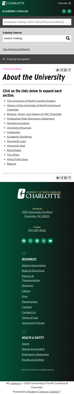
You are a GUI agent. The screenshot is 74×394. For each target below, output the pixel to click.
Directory (27, 285)
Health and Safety (33, 359)
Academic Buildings (19, 136)
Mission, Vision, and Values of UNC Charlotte (34, 114)
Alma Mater (14, 150)
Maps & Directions (33, 270)
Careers (27, 307)
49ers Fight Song (17, 159)
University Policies (33, 323)
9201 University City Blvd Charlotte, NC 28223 (37, 214)
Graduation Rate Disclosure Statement (30, 118)
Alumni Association (34, 265)
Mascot (11, 163)
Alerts (25, 343)
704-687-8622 (37, 230)
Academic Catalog (15, 11)
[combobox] (37, 22)
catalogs (15, 383)
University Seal (16, 145)
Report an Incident (33, 349)
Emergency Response (35, 354)
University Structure (19, 127)
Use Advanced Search (16, 49)
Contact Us (29, 312)
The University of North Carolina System (31, 101)
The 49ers (13, 154)
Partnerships (30, 301)
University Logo (16, 141)
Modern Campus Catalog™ (44, 391)
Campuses (13, 132)
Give (25, 296)
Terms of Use (30, 317)
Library (26, 291)
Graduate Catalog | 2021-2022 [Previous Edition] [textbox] (34, 22)
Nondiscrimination (18, 123)
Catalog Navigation (18, 59)
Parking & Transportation (31, 278)
